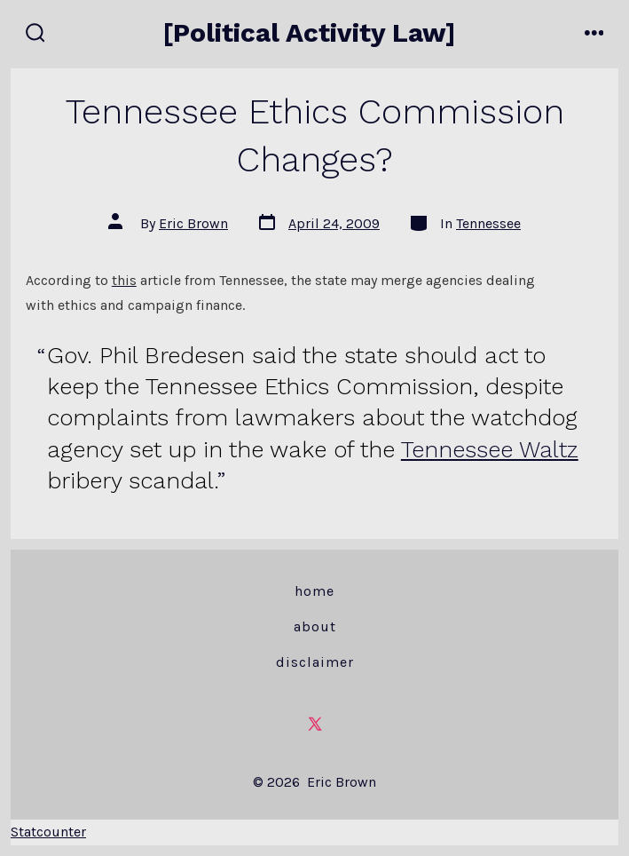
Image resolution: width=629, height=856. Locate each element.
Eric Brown (193, 223)
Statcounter (48, 831)
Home (314, 591)
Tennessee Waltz (489, 449)
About (315, 626)
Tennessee (488, 223)
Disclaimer (315, 662)
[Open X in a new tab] (314, 724)
